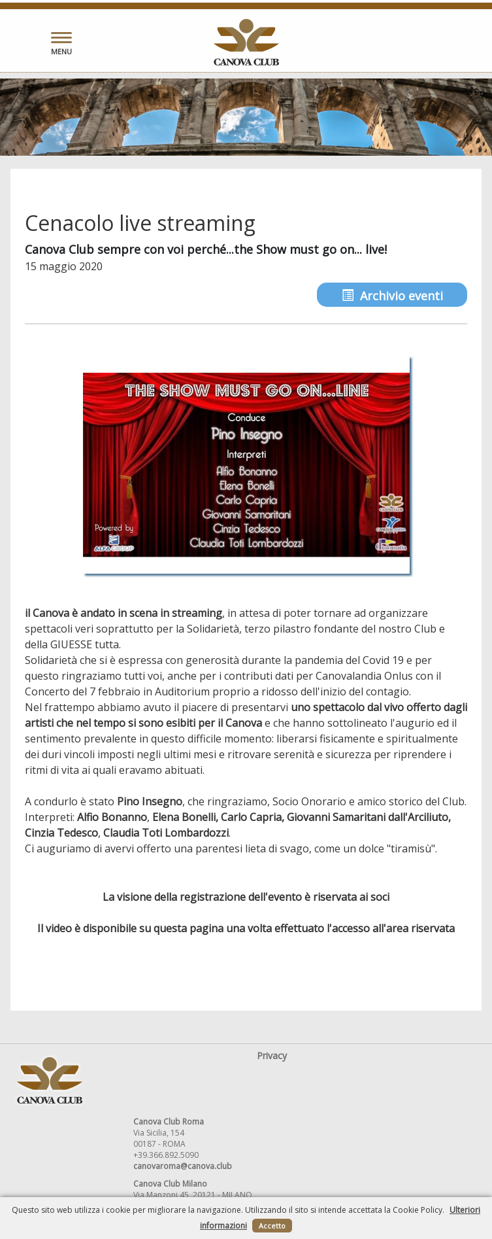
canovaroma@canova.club (182, 1166)
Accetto (272, 1225)
